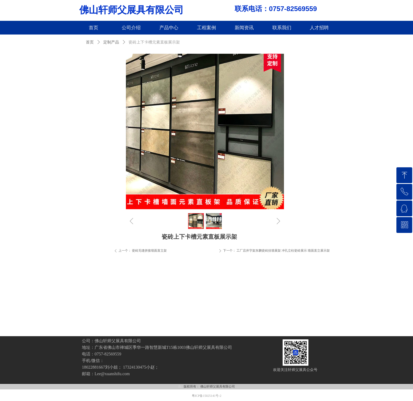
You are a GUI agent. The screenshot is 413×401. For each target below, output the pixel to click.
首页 (90, 42)
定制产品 (111, 42)
